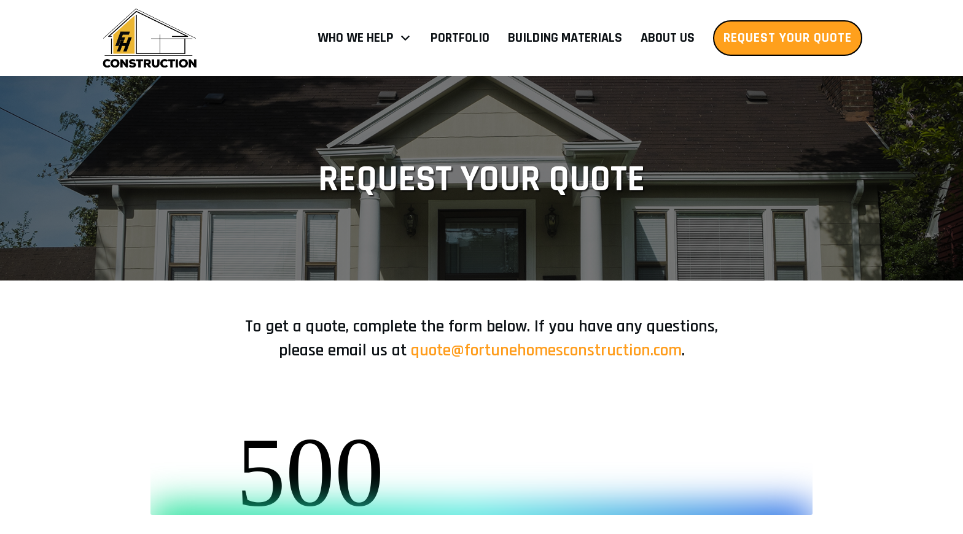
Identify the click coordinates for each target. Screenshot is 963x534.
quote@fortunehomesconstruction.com (546, 350)
